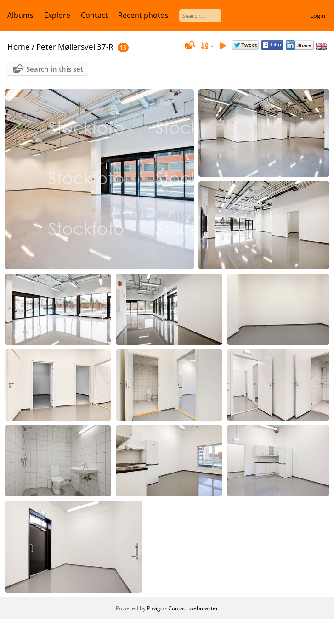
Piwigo (155, 608)
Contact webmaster (193, 608)
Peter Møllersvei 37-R (74, 46)
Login (317, 15)
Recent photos (143, 15)
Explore (57, 15)
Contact (94, 15)
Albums (20, 15)
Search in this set (54, 68)
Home (18, 46)
